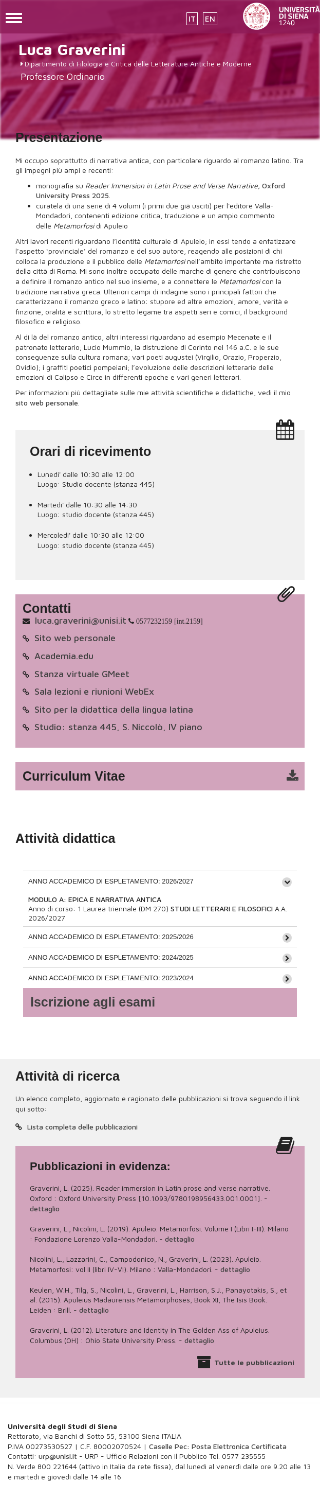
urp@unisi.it (58, 1456)
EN (210, 18)
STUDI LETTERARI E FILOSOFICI (223, 908)
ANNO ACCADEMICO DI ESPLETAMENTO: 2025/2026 (111, 937)
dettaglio (45, 1208)
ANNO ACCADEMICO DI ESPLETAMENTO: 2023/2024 (111, 978)
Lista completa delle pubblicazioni (82, 1126)
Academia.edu (63, 655)
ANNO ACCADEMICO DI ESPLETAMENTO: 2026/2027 (111, 881)
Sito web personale (75, 637)
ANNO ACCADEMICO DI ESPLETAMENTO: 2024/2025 (111, 957)
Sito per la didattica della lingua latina (113, 709)
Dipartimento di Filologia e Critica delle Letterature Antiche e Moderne (138, 63)
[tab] (160, 881)
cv (166, 776)
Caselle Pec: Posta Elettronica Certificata (218, 1446)
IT (192, 18)
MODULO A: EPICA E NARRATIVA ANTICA (94, 899)
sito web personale (46, 402)
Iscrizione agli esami (92, 1002)
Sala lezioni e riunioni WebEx (94, 691)
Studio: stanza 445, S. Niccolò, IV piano (118, 726)
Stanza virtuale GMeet (81, 673)
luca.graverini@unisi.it (80, 620)
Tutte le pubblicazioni (254, 1362)
